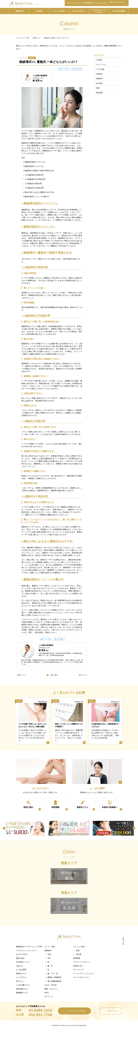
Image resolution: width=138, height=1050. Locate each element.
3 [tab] (64, 839)
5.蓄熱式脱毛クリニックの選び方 (36, 196)
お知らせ (19, 966)
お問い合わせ (110, 1011)
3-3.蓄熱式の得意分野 (33, 183)
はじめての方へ (22, 954)
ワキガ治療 (100, 69)
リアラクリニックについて (26, 951)
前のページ (22, 675)
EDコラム (20, 981)
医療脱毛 (99, 79)
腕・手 (50, 966)
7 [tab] (77, 839)
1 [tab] (58, 839)
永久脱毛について (23, 962)
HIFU (47, 992)
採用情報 (76, 958)
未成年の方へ (78, 966)
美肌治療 (99, 93)
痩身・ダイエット (51, 989)
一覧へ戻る (52, 675)
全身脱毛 (99, 74)
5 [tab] (71, 839)
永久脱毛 (99, 83)
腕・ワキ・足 (52, 973)
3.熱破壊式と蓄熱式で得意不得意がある (38, 171)
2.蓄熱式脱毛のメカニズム (33, 166)
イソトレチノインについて (83, 973)
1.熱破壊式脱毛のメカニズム (34, 162)
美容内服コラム (22, 989)
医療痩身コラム (22, 992)
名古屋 (78, 954)
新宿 (78, 951)
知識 (97, 88)
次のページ (83, 675)
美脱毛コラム (21, 973)
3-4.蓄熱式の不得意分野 (34, 188)
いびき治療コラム (23, 985)
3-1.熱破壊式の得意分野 (34, 175)
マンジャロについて (81, 977)
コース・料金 (50, 947)
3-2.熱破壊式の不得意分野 (35, 179)
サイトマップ (78, 970)
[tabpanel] (25, 828)
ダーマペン (49, 996)
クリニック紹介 (79, 947)
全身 (49, 954)
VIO (48, 958)
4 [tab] (67, 839)
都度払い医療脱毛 (54, 977)
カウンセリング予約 (74, 1010)
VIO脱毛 (99, 60)
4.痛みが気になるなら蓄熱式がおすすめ (38, 192)
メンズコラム (21, 977)
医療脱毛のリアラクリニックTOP (29, 947)
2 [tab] (61, 839)
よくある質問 (21, 970)
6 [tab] (74, 839)
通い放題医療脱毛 (54, 981)
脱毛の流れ (20, 958)
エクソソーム (101, 64)
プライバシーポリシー (81, 962)
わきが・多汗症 (51, 985)
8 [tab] (80, 839)
